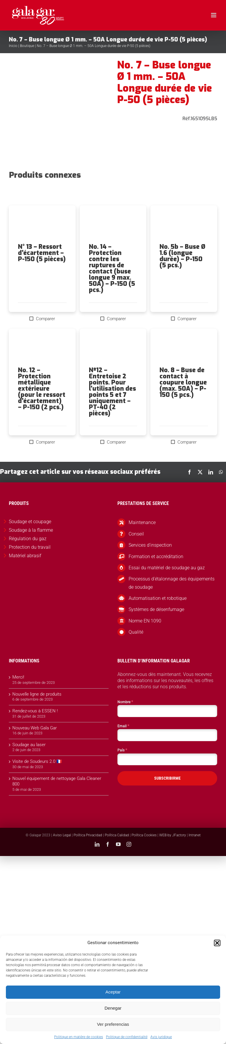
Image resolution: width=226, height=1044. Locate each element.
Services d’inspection (150, 545)
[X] (200, 472)
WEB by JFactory (172, 835)
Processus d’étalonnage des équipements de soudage (172, 583)
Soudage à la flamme (31, 530)
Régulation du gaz (27, 538)
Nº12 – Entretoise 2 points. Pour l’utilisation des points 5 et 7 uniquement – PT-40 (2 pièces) (112, 391)
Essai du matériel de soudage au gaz (167, 567)
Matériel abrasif (25, 555)
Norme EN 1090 (145, 621)
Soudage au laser (29, 744)
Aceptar (113, 991)
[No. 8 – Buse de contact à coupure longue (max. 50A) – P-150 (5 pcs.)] (184, 347)
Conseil (136, 534)
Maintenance (142, 522)
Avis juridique (161, 1037)
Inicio (13, 46)
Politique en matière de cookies (78, 1037)
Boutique (27, 46)
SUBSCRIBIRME (167, 778)
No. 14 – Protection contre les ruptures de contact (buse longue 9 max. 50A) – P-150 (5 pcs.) (112, 268)
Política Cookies (144, 835)
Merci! (18, 677)
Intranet (195, 835)
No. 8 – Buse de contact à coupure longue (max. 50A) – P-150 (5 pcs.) (183, 382)
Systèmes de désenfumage (156, 609)
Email (123, 726)
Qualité (136, 632)
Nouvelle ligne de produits (37, 694)
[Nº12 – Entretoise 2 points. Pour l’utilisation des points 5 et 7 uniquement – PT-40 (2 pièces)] (113, 347)
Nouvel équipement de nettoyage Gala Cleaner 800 (56, 781)
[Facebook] (189, 472)
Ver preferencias (113, 1024)
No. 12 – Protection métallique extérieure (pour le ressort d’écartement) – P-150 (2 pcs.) (41, 388)
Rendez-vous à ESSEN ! (35, 711)
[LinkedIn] (210, 472)
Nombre (125, 701)
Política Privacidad (88, 835)
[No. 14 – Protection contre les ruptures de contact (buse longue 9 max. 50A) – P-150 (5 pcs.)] (113, 224)
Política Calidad (117, 835)
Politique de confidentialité (126, 1037)
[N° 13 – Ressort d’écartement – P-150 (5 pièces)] (42, 224)
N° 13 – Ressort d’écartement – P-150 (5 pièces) (42, 253)
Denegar (113, 1008)
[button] (217, 943)
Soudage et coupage (30, 521)
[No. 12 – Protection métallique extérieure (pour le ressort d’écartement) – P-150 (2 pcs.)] (42, 347)
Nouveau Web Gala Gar (34, 728)
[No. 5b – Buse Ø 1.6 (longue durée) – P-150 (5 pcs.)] (184, 224)
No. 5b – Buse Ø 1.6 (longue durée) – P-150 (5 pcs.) (182, 256)
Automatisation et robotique (158, 598)
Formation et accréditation (156, 556)
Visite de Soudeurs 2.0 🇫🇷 (37, 761)
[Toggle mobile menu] (214, 15)
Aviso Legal (62, 835)
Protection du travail (30, 547)
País (122, 750)
